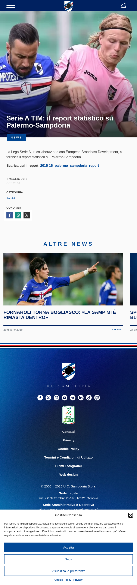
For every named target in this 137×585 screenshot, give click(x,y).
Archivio (11, 198)
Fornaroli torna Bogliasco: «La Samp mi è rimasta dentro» (60, 326)
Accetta (68, 547)
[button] (130, 515)
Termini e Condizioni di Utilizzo (68, 468)
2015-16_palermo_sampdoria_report (69, 165)
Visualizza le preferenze (68, 571)
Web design (68, 486)
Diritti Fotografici (68, 477)
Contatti (68, 443)
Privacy (78, 579)
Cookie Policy (63, 579)
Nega (68, 559)
